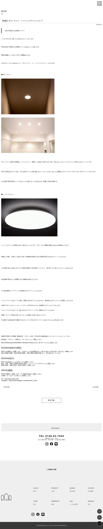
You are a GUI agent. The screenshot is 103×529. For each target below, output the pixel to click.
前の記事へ (7, 387)
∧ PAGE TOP (51, 469)
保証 (56, 502)
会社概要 (93, 489)
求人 (93, 502)
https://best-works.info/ (12, 379)
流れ (38, 502)
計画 (56, 489)
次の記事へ (96, 387)
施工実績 (75, 489)
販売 (38, 489)
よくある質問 (75, 502)
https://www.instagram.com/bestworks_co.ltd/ (23, 380)
